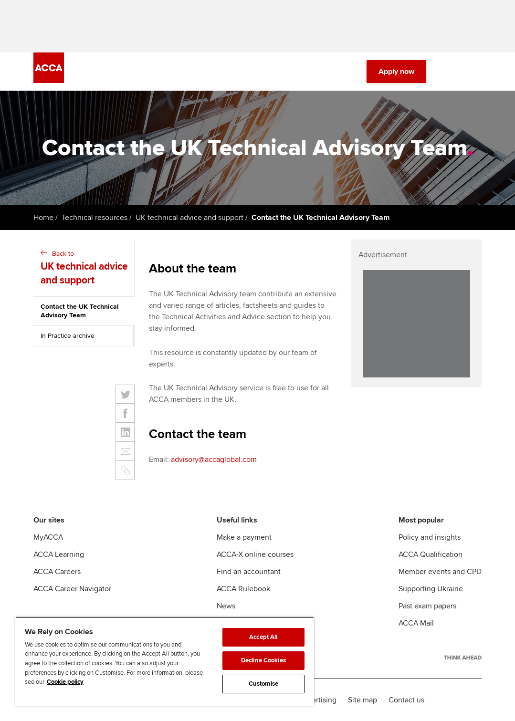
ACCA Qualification (430, 554)
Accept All (263, 637)
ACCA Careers (57, 571)
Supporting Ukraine (431, 589)
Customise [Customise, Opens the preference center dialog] (263, 684)
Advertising (317, 700)
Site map (362, 700)
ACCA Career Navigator (72, 589)
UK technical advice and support (189, 217)
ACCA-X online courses (255, 554)
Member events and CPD (440, 571)
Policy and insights (430, 537)
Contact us (406, 700)
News (226, 606)
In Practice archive (68, 336)
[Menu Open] (475, 71)
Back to (85, 269)
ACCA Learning (58, 554)
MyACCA (48, 537)
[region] (164, 661)
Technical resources (94, 217)
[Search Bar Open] (449, 71)
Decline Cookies (263, 660)
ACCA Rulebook (243, 589)
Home (43, 217)
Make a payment (244, 537)
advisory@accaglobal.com (214, 459)
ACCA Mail (416, 623)
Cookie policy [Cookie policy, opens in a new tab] (65, 682)
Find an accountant (249, 571)
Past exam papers (427, 606)
